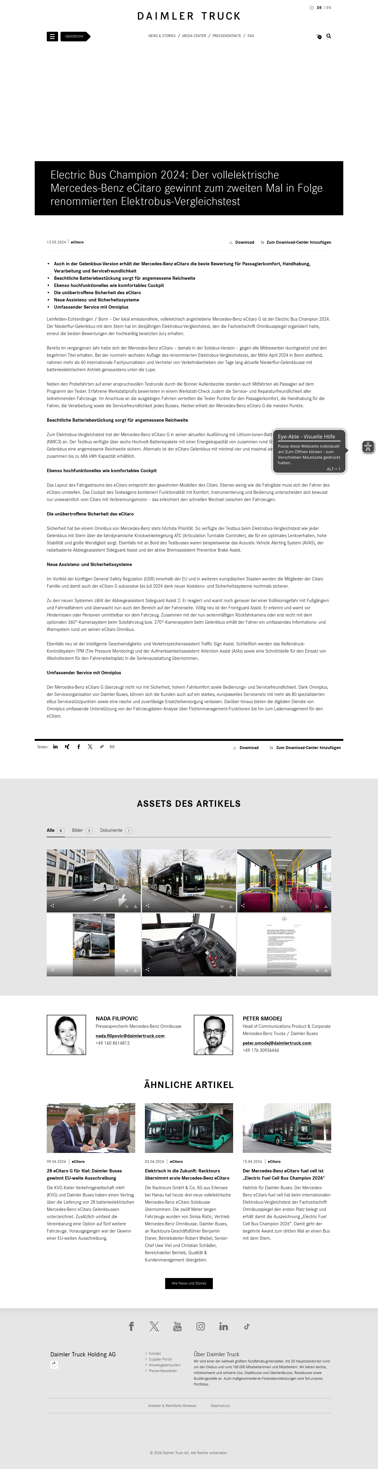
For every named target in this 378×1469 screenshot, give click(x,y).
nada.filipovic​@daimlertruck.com (130, 1036)
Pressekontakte (227, 36)
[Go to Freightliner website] (65, 1431)
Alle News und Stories (189, 1283)
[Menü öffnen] (52, 36)
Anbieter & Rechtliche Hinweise (172, 1406)
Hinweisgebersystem (165, 1365)
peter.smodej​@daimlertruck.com (277, 1043)
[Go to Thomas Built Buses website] (114, 1431)
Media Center (194, 36)
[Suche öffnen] (328, 36)
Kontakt (155, 1353)
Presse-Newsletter (163, 1371)
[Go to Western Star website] (164, 1431)
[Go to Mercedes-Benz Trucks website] (214, 1431)
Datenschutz (220, 1406)
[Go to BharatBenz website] (263, 1431)
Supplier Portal (160, 1359)
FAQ (251, 36)
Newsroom (74, 36)
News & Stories (162, 36)
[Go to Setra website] (313, 1431)
